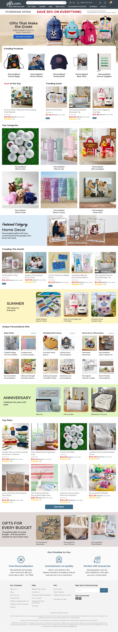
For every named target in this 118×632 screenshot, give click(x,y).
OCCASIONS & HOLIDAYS (77, 6)
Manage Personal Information (38, 602)
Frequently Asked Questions (41, 595)
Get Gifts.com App (60, 599)
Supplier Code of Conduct (19, 604)
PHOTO (103, 6)
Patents (13, 607)
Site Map (35, 606)
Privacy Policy (15, 598)
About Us (13, 589)
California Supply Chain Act (19, 601)
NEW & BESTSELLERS (16, 6)
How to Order (37, 598)
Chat (72, 3)
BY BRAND (93, 6)
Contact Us (36, 592)
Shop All (33, 333)
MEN (50, 6)
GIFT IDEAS (32, 6)
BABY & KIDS (60, 6)
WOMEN (42, 6)
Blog (12, 592)
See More (59, 507)
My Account (58, 589)
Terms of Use (14, 595)
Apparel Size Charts (38, 589)
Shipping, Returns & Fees (62, 595)
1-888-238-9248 (86, 2)
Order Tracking (59, 592)
